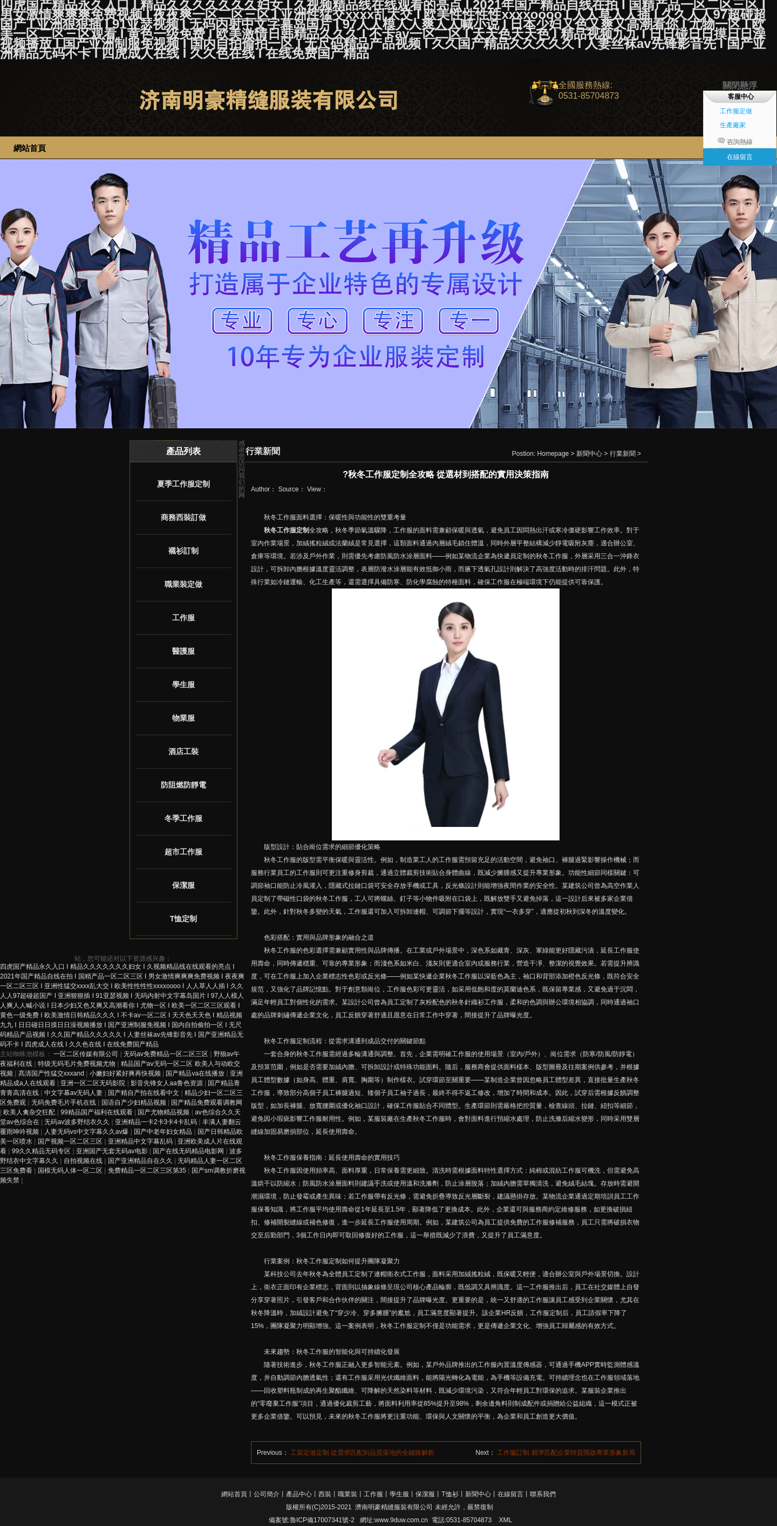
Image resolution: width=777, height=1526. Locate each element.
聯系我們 (543, 1494)
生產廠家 (733, 125)
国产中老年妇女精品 (164, 1131)
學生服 (183, 684)
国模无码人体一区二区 (71, 1170)
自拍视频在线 (84, 1161)
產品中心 (299, 1494)
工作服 (183, 617)
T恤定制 (183, 918)
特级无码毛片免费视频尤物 (77, 1063)
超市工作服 (183, 851)
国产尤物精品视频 (164, 1112)
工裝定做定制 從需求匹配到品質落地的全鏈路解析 (362, 1452)
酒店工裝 (183, 751)
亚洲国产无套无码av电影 (112, 1151)
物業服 (183, 718)
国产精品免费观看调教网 (206, 1102)
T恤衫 (449, 1494)
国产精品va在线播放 (196, 1073)
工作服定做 (736, 111)
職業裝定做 (183, 584)
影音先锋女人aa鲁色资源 (168, 1083)
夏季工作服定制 (183, 484)
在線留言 (510, 1494)
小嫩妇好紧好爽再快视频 (126, 1073)
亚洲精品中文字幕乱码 (141, 1141)
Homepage (553, 453)
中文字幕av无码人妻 (74, 1093)
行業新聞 (623, 453)
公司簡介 (267, 1494)
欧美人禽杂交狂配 (30, 1112)
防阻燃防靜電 (183, 785)
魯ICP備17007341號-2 (322, 1520)
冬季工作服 (183, 818)
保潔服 (183, 885)
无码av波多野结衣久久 (77, 1122)
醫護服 (183, 651)
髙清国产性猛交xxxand (52, 1073)
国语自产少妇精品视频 (134, 1102)
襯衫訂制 (183, 550)
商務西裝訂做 (183, 517)
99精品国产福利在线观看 (97, 1112)
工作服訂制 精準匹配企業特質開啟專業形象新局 (566, 1452)
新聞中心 (589, 453)
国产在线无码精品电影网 (189, 1151)
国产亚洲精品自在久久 (141, 1161)
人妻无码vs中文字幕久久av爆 (87, 1131)
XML (505, 1520)
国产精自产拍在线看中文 (144, 1093)
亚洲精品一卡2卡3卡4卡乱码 (157, 1122)
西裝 (324, 1494)
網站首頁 (234, 1494)
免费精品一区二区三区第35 (148, 1170)
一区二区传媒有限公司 (86, 1054)
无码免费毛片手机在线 (64, 1102)
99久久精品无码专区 (42, 1151)
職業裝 (347, 1494)
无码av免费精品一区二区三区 (167, 1054)
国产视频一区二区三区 (71, 1141)
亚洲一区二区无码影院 (93, 1083)
